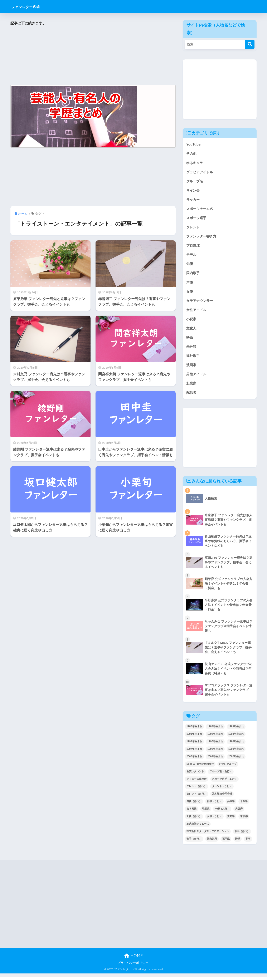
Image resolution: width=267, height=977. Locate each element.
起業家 (191, 387)
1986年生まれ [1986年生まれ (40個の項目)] (194, 729)
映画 (189, 340)
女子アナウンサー (200, 303)
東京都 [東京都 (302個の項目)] (244, 820)
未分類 (191, 349)
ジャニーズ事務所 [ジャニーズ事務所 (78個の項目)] (196, 782)
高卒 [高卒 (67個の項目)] (248, 842)
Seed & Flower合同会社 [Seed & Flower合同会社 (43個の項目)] (200, 767)
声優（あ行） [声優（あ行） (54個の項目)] (222, 812)
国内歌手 (193, 275)
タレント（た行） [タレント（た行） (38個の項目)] (196, 797)
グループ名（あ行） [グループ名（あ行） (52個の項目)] (220, 775)
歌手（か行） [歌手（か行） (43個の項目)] (194, 842)
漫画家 (191, 368)
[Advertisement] (93, 56)
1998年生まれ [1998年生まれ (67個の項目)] (215, 752)
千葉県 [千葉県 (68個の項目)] (244, 805)
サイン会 (193, 191)
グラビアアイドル (200, 172)
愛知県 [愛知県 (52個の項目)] (231, 820)
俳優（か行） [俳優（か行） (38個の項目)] (214, 805)
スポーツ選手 (197, 219)
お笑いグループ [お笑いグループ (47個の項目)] (228, 767)
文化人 (191, 331)
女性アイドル (197, 312)
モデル (191, 256)
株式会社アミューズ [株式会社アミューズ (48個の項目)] (197, 827)
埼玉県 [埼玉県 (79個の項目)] (205, 812)
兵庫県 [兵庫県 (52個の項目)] (231, 805)
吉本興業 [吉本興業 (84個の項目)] (191, 812)
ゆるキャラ (195, 163)
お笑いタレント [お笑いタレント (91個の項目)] (195, 775)
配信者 (191, 396)
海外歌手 (193, 359)
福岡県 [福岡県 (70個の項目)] (226, 842)
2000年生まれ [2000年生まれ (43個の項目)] (194, 759)
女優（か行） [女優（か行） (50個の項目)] (214, 820)
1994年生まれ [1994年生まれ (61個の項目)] (194, 744)
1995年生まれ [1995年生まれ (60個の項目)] (215, 744)
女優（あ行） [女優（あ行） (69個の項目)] (194, 820)
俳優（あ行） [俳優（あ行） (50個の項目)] (194, 805)
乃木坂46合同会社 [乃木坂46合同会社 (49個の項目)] (222, 797)
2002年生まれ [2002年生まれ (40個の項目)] (236, 759)
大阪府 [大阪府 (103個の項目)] (239, 812)
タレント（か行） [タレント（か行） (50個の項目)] (222, 790)
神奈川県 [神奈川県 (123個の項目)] (212, 842)
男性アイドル (197, 377)
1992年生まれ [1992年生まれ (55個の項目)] (215, 737)
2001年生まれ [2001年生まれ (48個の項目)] (215, 759)
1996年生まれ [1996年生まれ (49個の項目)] (236, 744)
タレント (193, 228)
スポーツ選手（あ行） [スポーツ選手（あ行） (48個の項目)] (224, 782)
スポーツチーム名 (200, 209)
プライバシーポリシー (133, 966)
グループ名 (195, 181)
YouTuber (194, 144)
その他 (191, 154)
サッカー (193, 200)
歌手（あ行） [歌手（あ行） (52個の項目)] (241, 835)
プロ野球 (193, 247)
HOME (133, 959)
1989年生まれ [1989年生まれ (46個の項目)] (236, 729)
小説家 (191, 321)
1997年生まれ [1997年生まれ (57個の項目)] (194, 752)
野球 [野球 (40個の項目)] (237, 842)
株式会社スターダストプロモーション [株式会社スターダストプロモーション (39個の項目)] (207, 835)
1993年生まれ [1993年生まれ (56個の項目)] (236, 737)
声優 (189, 284)
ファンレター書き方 (202, 237)
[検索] (249, 44)
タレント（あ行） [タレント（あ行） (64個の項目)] (196, 790)
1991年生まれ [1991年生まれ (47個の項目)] (194, 737)
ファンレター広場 (32, 6)
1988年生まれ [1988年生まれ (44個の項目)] (215, 729)
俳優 (189, 265)
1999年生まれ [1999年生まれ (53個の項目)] (236, 752)
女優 (189, 293)
